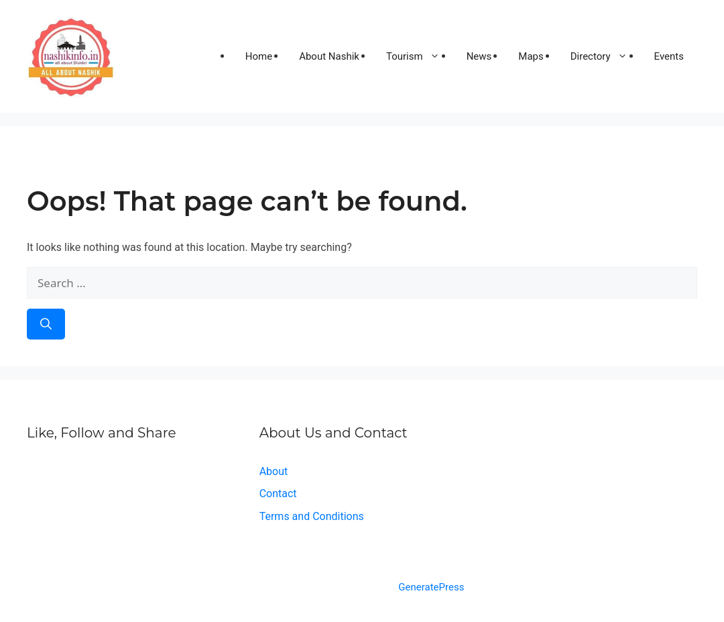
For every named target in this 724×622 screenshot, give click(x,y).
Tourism (419, 56)
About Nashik (329, 56)
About (273, 471)
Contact (278, 493)
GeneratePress (431, 587)
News (479, 56)
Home (258, 56)
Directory (605, 56)
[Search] (46, 324)
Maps (530, 56)
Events (669, 56)
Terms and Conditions (311, 516)
